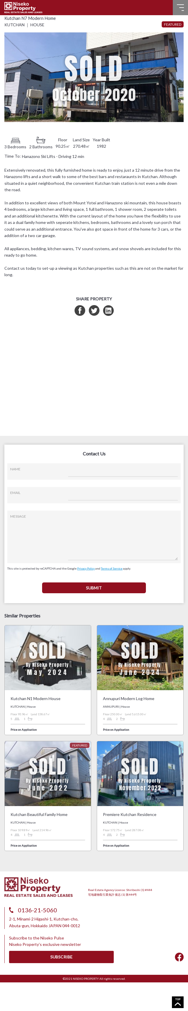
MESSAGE (18, 516)
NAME (15, 469)
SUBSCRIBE (61, 956)
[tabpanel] (94, 77)
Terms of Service (112, 568)
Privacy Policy (86, 568)
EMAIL (15, 492)
